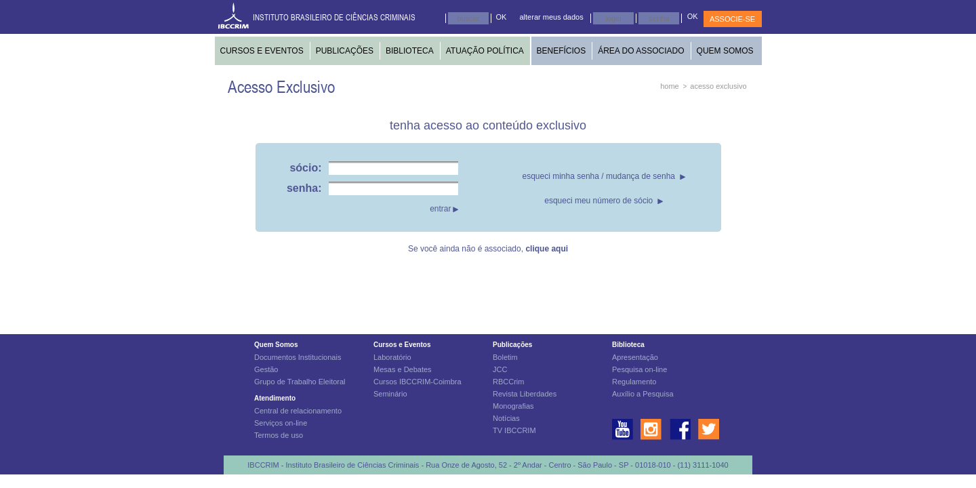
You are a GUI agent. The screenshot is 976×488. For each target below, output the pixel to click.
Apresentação (635, 357)
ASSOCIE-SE (732, 19)
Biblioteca (628, 344)
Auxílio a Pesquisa (643, 394)
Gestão (266, 369)
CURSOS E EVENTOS (262, 51)
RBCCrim (508, 382)
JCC (500, 369)
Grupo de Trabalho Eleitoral (300, 382)
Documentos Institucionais (297, 357)
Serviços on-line (280, 423)
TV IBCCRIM (514, 430)
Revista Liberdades (524, 394)
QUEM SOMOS (725, 51)
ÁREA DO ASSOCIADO (641, 51)
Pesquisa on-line (639, 369)
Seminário (390, 394)
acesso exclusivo (718, 86)
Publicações (512, 344)
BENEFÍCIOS (561, 51)
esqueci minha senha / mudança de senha (599, 176)
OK (501, 17)
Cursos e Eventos (401, 344)
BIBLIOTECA (410, 51)
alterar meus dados (552, 17)
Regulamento (634, 382)
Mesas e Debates (402, 369)
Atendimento (275, 398)
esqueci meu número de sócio (598, 200)
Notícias (506, 418)
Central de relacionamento (298, 411)
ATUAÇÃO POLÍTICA (485, 51)
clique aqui (546, 248)
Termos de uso (278, 435)
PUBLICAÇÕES (344, 51)
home (669, 86)
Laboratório (392, 357)
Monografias (513, 406)
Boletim (505, 357)
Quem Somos (276, 344)
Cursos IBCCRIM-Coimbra (417, 382)
